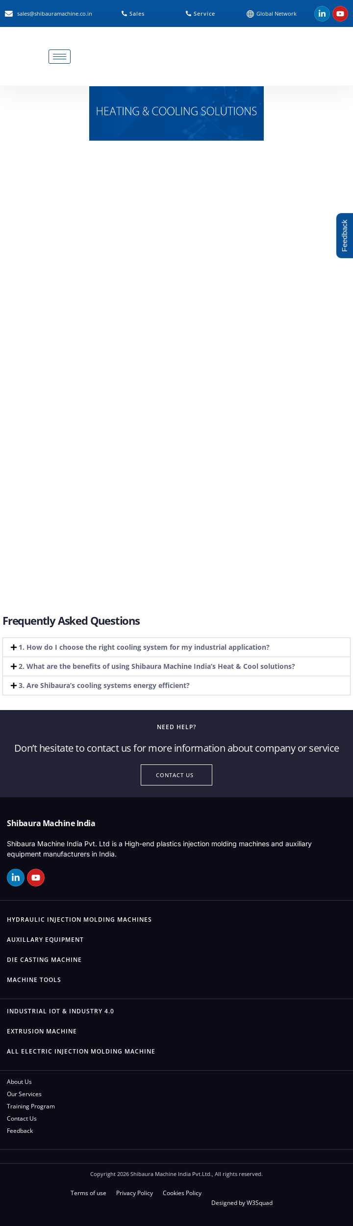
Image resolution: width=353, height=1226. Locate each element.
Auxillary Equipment (45, 939)
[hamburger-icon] (60, 56)
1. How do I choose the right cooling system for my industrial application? (144, 647)
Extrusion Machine (42, 1031)
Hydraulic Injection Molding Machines (79, 919)
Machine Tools (34, 980)
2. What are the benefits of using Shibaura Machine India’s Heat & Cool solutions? (157, 666)
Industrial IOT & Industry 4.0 (60, 1011)
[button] (176, 647)
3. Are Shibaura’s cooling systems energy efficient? (104, 685)
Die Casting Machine (44, 960)
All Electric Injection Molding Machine (81, 1051)
